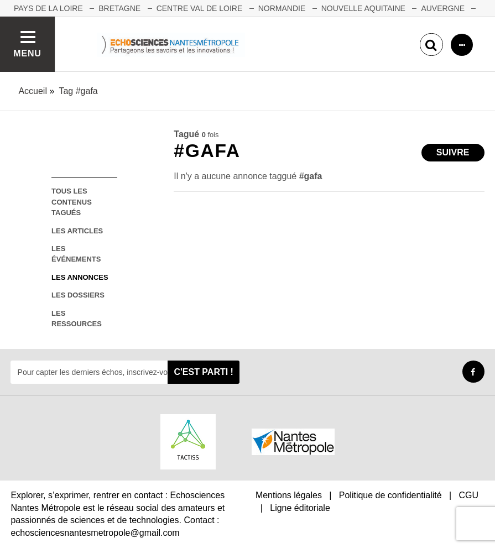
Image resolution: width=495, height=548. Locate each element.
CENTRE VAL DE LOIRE (200, 8)
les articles (77, 231)
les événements (76, 253)
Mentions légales (289, 495)
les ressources (76, 318)
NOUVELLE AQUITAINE (363, 8)
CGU (469, 495)
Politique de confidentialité (390, 495)
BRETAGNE (119, 8)
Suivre (453, 152)
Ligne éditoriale (300, 508)
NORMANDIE (282, 8)
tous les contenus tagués (71, 202)
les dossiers (78, 295)
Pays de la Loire (48, 8)
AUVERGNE (443, 8)
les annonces (79, 277)
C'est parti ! (203, 372)
